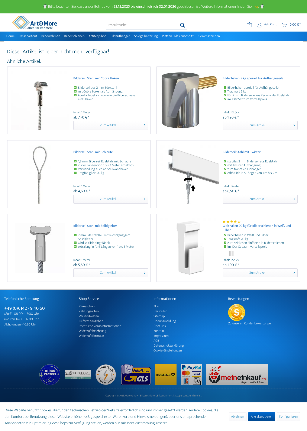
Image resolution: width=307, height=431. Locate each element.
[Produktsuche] (146, 25)
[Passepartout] (28, 36)
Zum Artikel (122, 125)
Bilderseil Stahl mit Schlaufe (93, 152)
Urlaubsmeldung (165, 321)
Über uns (160, 326)
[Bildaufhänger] (120, 36)
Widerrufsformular (91, 335)
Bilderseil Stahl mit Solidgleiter (95, 226)
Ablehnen (237, 416)
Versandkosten (89, 316)
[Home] (10, 36)
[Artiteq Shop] (98, 36)
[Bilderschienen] (74, 36)
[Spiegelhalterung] (146, 36)
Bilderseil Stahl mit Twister (242, 152)
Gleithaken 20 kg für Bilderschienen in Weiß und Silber (257, 228)
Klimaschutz (87, 306)
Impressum (161, 335)
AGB (156, 340)
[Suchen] (182, 25)
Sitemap (159, 316)
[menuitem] (146, 25)
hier (255, 6)
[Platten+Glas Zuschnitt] (178, 36)
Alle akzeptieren (261, 416)
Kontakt (159, 330)
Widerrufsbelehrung (92, 330)
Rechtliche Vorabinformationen (100, 326)
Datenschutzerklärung (169, 345)
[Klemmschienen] (209, 36)
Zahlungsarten (89, 311)
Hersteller (160, 311)
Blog (156, 306)
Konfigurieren (288, 416)
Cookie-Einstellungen (168, 350)
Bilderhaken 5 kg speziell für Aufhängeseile (253, 78)
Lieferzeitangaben (91, 321)
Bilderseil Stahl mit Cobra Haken (96, 78)
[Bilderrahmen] (50, 36)
